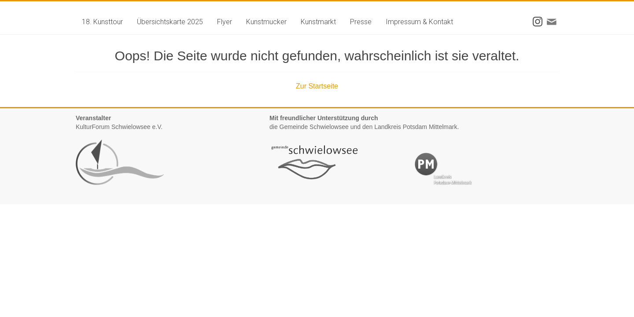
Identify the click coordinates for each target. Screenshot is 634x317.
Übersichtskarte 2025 (170, 22)
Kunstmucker (266, 22)
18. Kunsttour (102, 22)
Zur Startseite (317, 86)
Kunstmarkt (318, 22)
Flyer (224, 22)
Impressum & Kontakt (419, 22)
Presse (361, 22)
